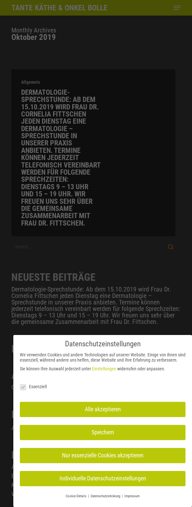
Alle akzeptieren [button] (103, 408)
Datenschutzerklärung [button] (106, 495)
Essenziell (33, 386)
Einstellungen (104, 368)
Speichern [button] (103, 431)
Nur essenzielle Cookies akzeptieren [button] (103, 454)
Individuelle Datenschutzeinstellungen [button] (102, 478)
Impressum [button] (132, 495)
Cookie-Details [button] (76, 495)
